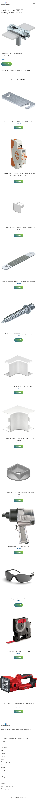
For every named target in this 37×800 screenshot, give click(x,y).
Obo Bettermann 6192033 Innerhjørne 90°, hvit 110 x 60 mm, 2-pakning (18, 439)
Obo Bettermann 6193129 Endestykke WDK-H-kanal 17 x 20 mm (18, 228)
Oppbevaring (4, 770)
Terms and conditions (7, 786)
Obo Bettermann (17, 53)
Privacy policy (5, 789)
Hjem (2, 15)
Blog (2, 780)
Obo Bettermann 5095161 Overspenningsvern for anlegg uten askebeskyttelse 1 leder (18, 174)
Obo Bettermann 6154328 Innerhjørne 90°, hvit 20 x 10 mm (18, 386)
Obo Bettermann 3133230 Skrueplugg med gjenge (18, 334)
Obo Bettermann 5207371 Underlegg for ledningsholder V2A (18, 493)
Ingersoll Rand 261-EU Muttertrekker (18, 546)
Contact (3, 783)
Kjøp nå (6, 64)
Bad (2, 750)
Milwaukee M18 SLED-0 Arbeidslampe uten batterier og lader (18, 704)
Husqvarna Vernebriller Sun (18, 599)
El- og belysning (5, 762)
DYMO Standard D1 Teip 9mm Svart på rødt (18, 651)
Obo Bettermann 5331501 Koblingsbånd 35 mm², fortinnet (18, 281)
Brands (10, 53)
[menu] (34, 3)
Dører (2, 759)
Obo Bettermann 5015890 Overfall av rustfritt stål (18, 121)
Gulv (2, 764)
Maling (3, 767)
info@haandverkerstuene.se (8, 742)
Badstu (3, 753)
